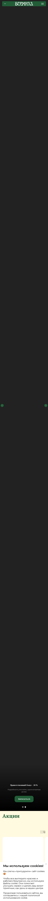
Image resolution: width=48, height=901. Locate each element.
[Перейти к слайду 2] (25, 807)
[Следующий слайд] (45, 368)
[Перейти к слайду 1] (22, 807)
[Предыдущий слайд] (2, 368)
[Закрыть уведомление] (46, 864)
